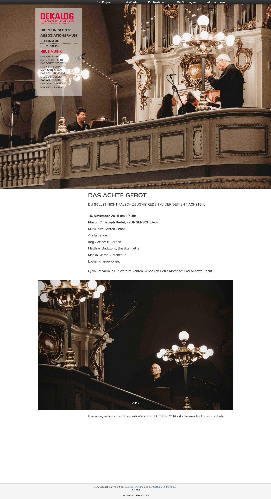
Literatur (50, 41)
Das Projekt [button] (104, 2)
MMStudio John (142, 495)
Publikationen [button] (157, 2)
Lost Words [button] (129, 2)
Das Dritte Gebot (51, 63)
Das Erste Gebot (51, 56)
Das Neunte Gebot (52, 83)
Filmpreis (49, 46)
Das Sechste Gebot (52, 73)
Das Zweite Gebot (51, 60)
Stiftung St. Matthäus (165, 487)
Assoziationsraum (58, 35)
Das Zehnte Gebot (52, 86)
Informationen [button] (216, 2)
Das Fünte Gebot (51, 70)
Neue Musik (51, 51)
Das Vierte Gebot (51, 66)
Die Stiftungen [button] (186, 2)
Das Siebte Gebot (51, 76)
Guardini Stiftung (134, 487)
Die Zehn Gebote (55, 30)
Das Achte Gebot (51, 80)
